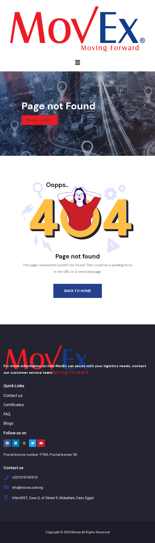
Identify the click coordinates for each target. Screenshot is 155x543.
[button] (77, 62)
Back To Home (77, 290)
